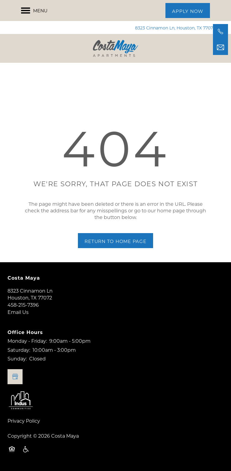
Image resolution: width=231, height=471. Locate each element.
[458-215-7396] (220, 31)
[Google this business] (15, 376)
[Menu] (34, 10)
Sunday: (17, 358)
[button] (187, 10)
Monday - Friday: (27, 341)
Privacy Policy (24, 421)
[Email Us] (220, 47)
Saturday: (19, 350)
